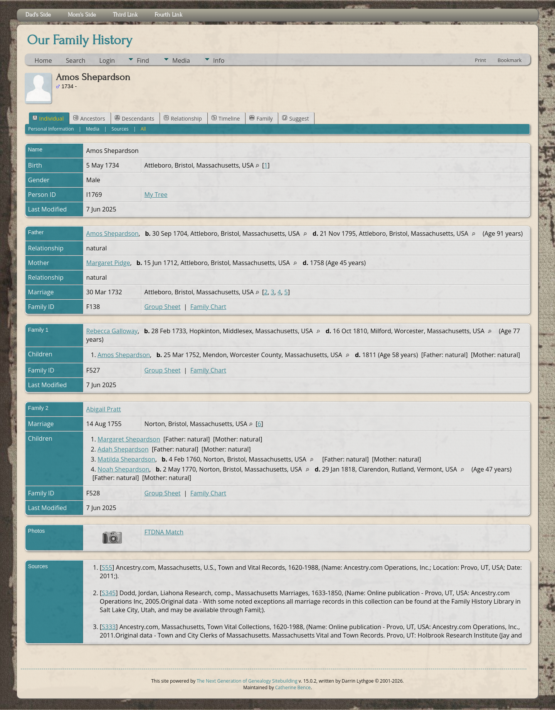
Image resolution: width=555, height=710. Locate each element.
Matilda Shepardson (126, 459)
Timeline (226, 118)
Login (107, 60)
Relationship (183, 118)
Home (43, 60)
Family (260, 118)
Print (480, 60)
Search (76, 60)
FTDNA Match (164, 532)
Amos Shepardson (112, 233)
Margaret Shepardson (129, 439)
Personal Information (51, 129)
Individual (48, 118)
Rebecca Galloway (112, 331)
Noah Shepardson (123, 469)
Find (143, 60)
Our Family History (79, 40)
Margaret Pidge (108, 262)
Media (181, 60)
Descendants (134, 118)
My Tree (156, 194)
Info (218, 60)
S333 (109, 627)
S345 (109, 593)
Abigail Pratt (103, 409)
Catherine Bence (293, 687)
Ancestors (89, 118)
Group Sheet (163, 306)
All (143, 129)
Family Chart (208, 306)
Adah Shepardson (123, 449)
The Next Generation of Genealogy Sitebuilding (247, 681)
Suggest (295, 118)
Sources (119, 129)
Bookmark (509, 60)
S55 (107, 567)
